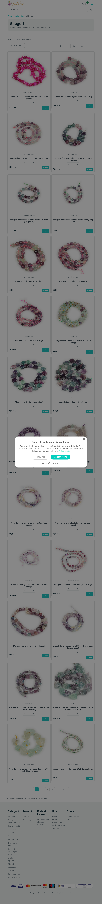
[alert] (51, 452)
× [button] (84, 439)
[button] (51, 463)
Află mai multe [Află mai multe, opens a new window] (64, 451)
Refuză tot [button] (40, 457)
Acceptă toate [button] (60, 457)
